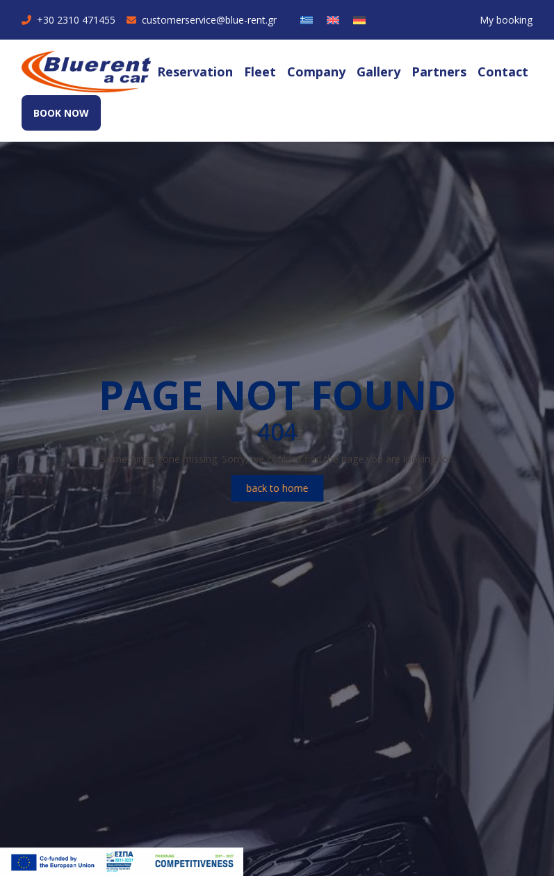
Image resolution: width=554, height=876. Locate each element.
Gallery (378, 71)
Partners (439, 71)
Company (316, 71)
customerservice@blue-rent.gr (202, 19)
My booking (506, 19)
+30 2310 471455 (68, 19)
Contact (503, 71)
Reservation (195, 71)
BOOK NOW (61, 112)
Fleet (260, 71)
